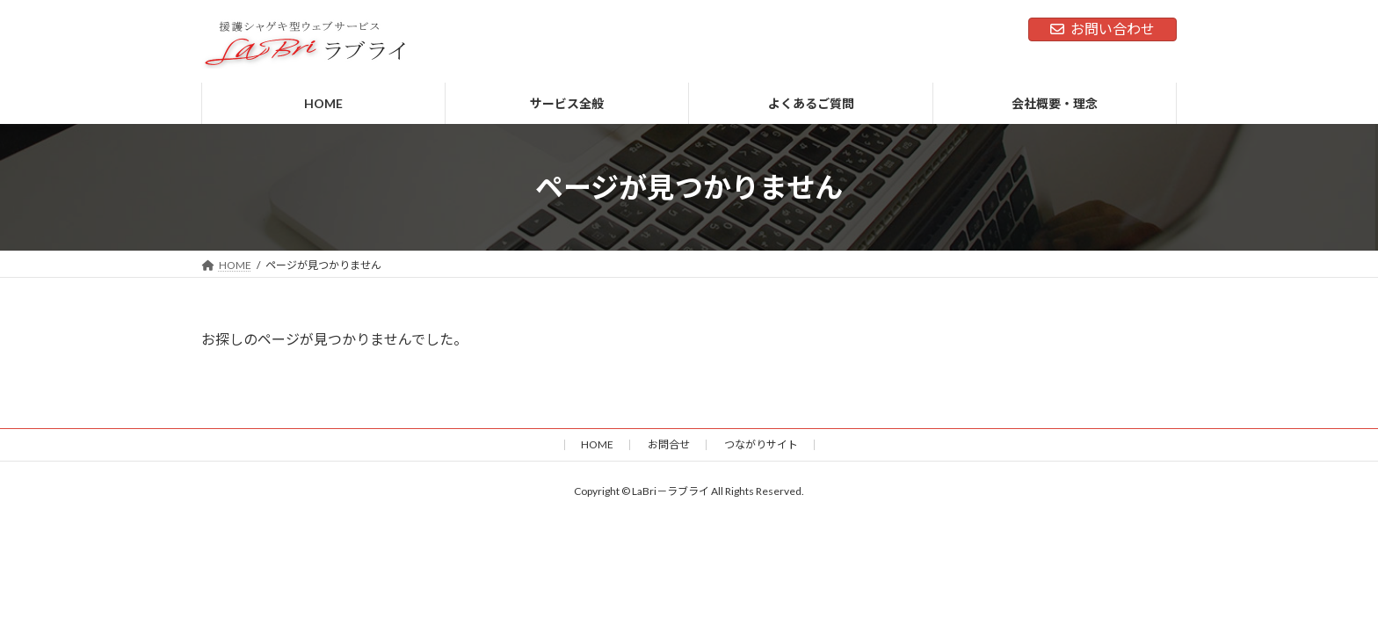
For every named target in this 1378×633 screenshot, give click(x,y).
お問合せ (669, 444)
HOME (597, 444)
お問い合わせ (1102, 28)
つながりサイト (761, 444)
